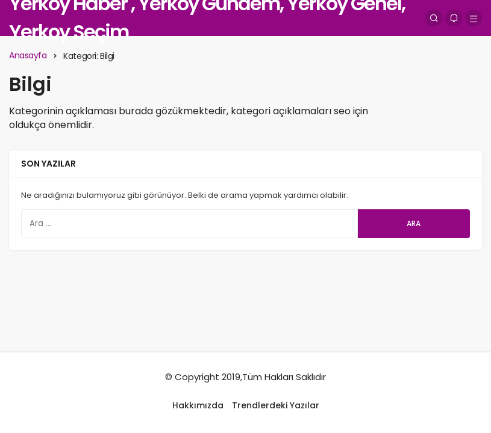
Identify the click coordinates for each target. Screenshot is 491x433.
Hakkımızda (198, 405)
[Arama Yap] (433, 18)
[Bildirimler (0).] (453, 18)
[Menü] (473, 18)
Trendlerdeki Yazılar (275, 405)
